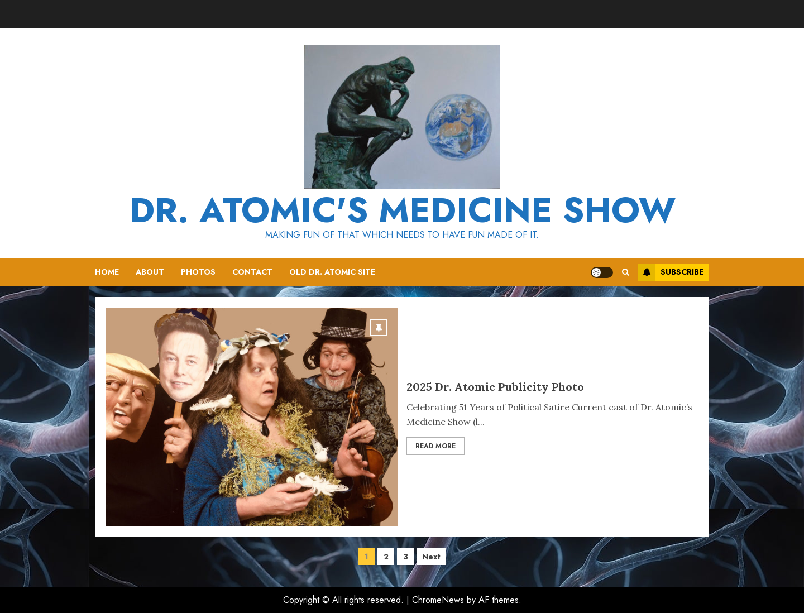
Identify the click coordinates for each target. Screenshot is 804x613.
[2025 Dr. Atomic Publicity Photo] (252, 417)
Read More (435, 446)
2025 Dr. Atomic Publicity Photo (495, 387)
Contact (252, 271)
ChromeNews (438, 599)
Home (107, 271)
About (150, 271)
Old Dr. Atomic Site (332, 271)
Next (431, 556)
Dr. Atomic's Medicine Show (402, 210)
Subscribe (671, 272)
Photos (198, 271)
